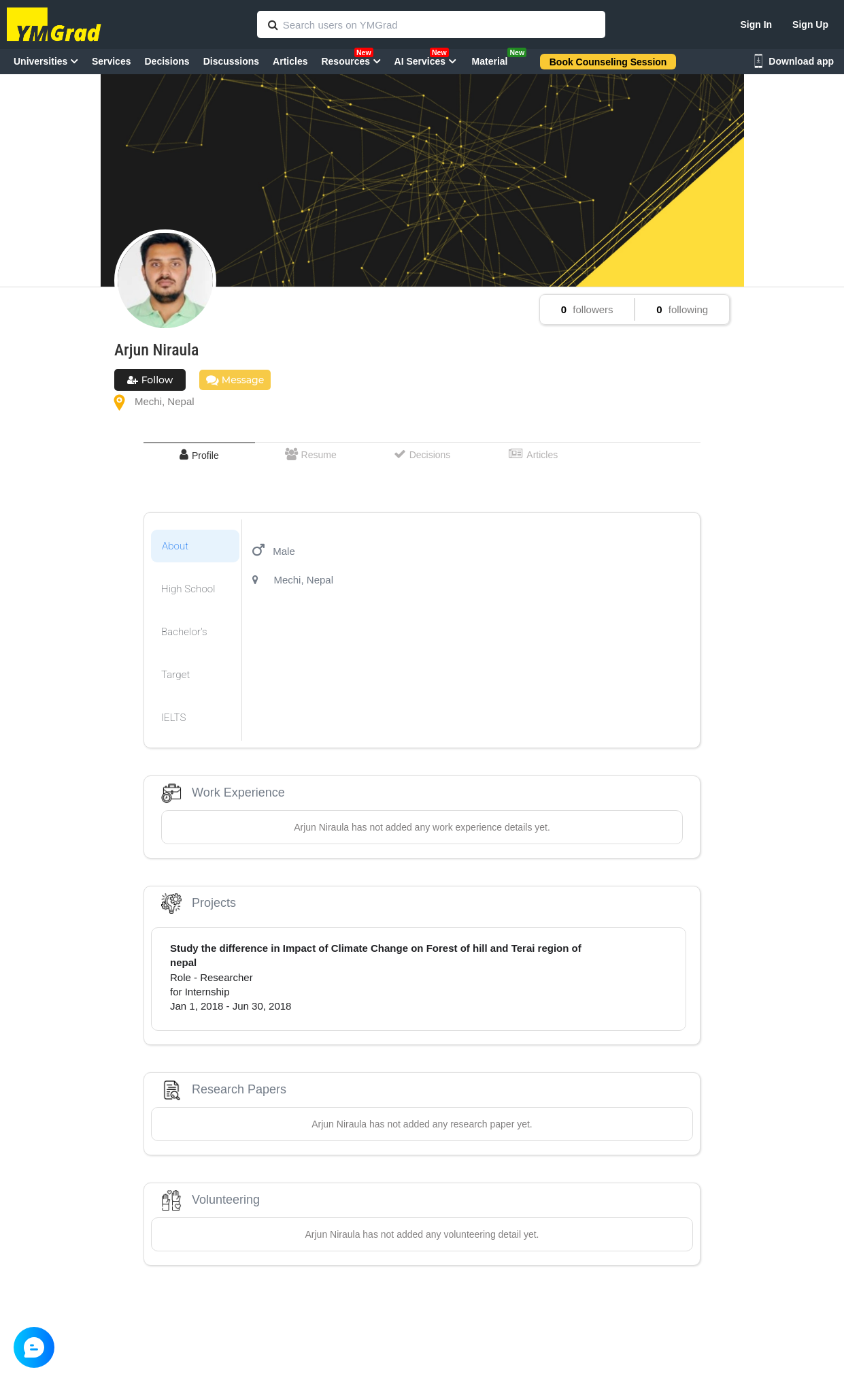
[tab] (199, 455)
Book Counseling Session (608, 62)
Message (235, 380)
